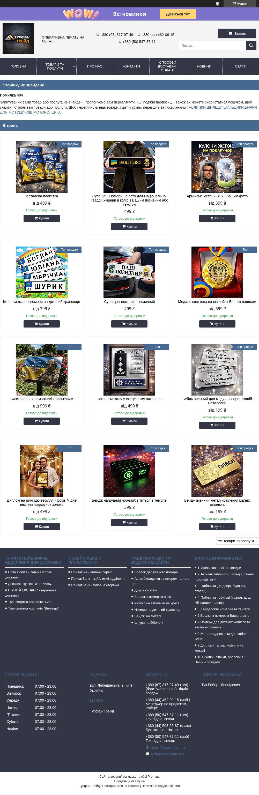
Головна (18, 66)
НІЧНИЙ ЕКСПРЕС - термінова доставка (30, 592)
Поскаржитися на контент (120, 786)
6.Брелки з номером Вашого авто (223, 616)
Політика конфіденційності (161, 786)
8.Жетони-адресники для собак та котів (222, 636)
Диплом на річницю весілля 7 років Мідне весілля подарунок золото (42, 502)
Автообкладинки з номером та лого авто (160, 581)
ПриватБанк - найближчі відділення (98, 579)
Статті (240, 66)
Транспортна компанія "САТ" (30, 602)
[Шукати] (251, 45)
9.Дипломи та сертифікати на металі (219, 647)
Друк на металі (145, 590)
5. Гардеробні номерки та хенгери (224, 609)
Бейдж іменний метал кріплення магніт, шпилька (217, 502)
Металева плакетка (41, 196)
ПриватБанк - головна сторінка (95, 585)
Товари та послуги (55, 66)
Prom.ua (153, 776)
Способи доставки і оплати (168, 66)
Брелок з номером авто (152, 597)
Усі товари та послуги (236, 541)
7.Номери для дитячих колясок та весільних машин (222, 624)
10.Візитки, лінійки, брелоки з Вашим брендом (219, 659)
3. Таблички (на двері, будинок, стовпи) (220, 588)
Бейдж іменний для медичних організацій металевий (217, 401)
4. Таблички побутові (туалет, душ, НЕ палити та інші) (223, 600)
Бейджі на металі (147, 616)
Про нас (94, 66)
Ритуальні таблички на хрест (156, 603)
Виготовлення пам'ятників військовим (41, 399)
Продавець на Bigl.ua (129, 781)
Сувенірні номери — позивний (129, 302)
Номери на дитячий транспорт (158, 610)
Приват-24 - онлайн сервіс (91, 572)
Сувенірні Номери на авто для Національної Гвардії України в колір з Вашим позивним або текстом (129, 200)
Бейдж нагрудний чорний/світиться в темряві (129, 500)
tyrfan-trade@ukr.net (167, 754)
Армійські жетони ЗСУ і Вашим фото (217, 196)
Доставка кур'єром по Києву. (30, 584)
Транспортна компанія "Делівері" (33, 608)
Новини (204, 66)
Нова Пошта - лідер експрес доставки (28, 574)
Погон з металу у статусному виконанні (129, 399)
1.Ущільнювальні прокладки (219, 568)
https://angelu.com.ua (168, 747)
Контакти (131, 66)
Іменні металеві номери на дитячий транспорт (41, 302)
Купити (44, 218)
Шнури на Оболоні (148, 623)
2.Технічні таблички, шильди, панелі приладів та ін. (224, 576)
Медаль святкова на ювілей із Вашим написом (217, 302)
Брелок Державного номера (156, 572)
